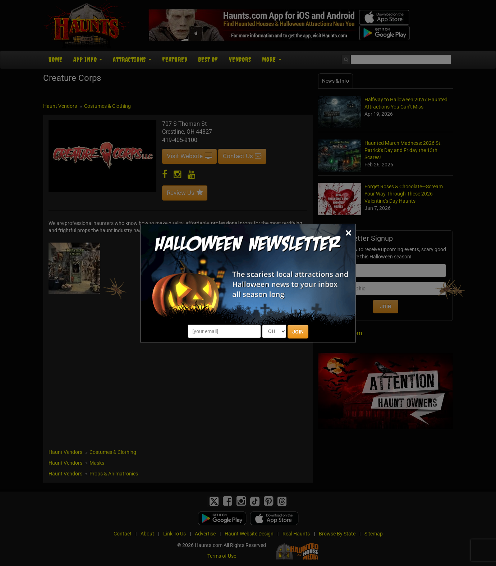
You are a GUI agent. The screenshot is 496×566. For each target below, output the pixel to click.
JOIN (298, 332)
